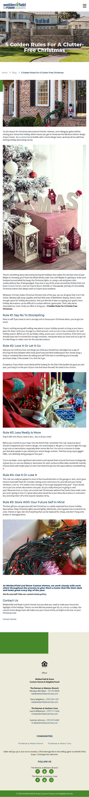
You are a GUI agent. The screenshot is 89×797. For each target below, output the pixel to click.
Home (5, 73)
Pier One (53, 448)
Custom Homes (9, 619)
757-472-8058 (53, 691)
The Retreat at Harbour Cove (59, 743)
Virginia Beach (36, 286)
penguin (70, 451)
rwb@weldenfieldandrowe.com (44, 693)
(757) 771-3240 (53, 711)
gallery (43, 594)
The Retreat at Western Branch (30, 743)
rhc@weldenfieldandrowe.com (44, 714)
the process (30, 588)
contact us (67, 607)
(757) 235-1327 (52, 699)
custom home (26, 137)
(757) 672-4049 (53, 720)
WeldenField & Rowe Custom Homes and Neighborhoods (48, 793)
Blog (14, 73)
